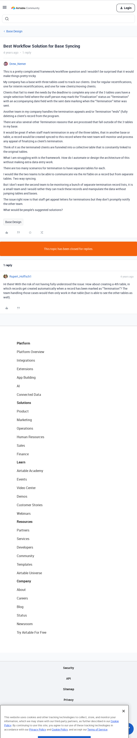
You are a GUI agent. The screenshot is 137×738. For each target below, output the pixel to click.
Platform (23, 343)
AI (18, 386)
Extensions (25, 369)
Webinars (24, 513)
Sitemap (68, 689)
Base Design (14, 31)
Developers (25, 547)
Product (23, 411)
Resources (24, 521)
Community (25, 556)
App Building (26, 377)
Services (23, 538)
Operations (25, 428)
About (21, 589)
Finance (23, 454)
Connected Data (29, 394)
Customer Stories (30, 505)
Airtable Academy (30, 470)
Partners (23, 530)
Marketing (24, 420)
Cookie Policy (60, 735)
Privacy (69, 700)
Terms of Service (97, 735)
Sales (21, 445)
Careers (22, 598)
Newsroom (25, 624)
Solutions (24, 402)
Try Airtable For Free (31, 632)
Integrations (26, 360)
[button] (4, 9)
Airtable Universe (29, 573)
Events (22, 479)
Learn (21, 462)
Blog (20, 606)
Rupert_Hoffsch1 (20, 276)
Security (68, 668)
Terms (68, 710)
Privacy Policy (37, 735)
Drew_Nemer (17, 64)
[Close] (123, 717)
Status (22, 615)
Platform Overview (30, 351)
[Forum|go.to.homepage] (25, 8)
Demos (22, 496)
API (68, 678)
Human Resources (30, 437)
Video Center (26, 488)
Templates (24, 564)
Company (24, 581)
